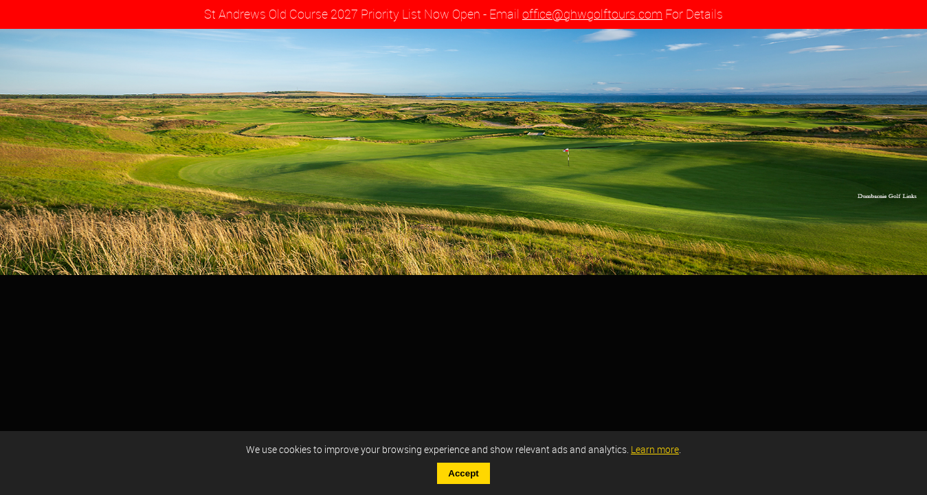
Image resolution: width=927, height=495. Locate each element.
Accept (463, 473)
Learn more (655, 449)
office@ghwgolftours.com (592, 14)
